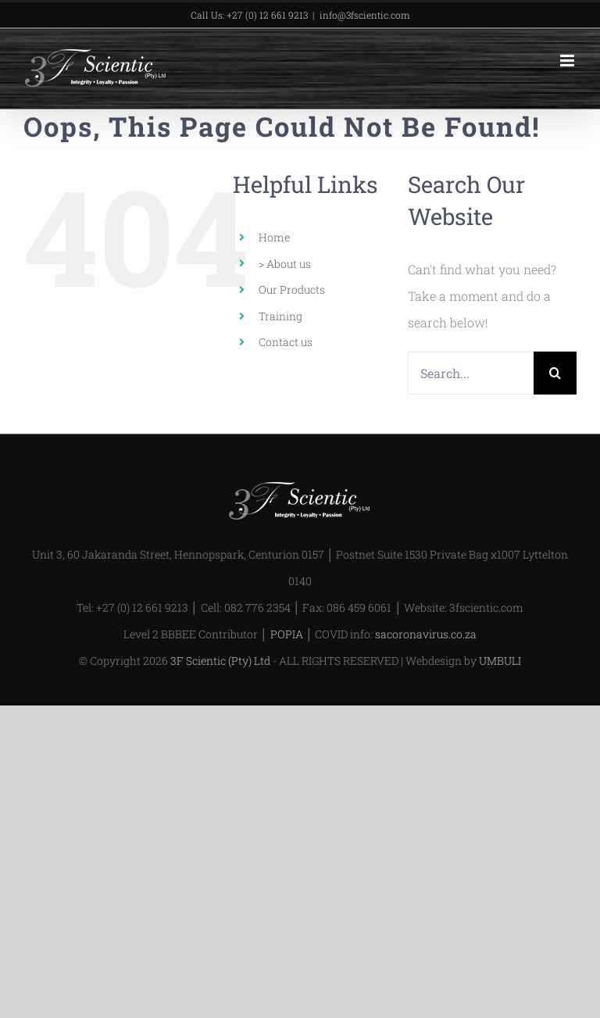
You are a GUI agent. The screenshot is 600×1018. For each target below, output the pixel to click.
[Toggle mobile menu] (568, 60)
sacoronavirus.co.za (426, 634)
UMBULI (500, 660)
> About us (285, 263)
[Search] (555, 373)
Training (280, 316)
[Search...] (471, 373)
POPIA (286, 634)
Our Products (292, 289)
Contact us (285, 341)
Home (274, 237)
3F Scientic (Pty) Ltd (220, 660)
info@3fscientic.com (365, 15)
